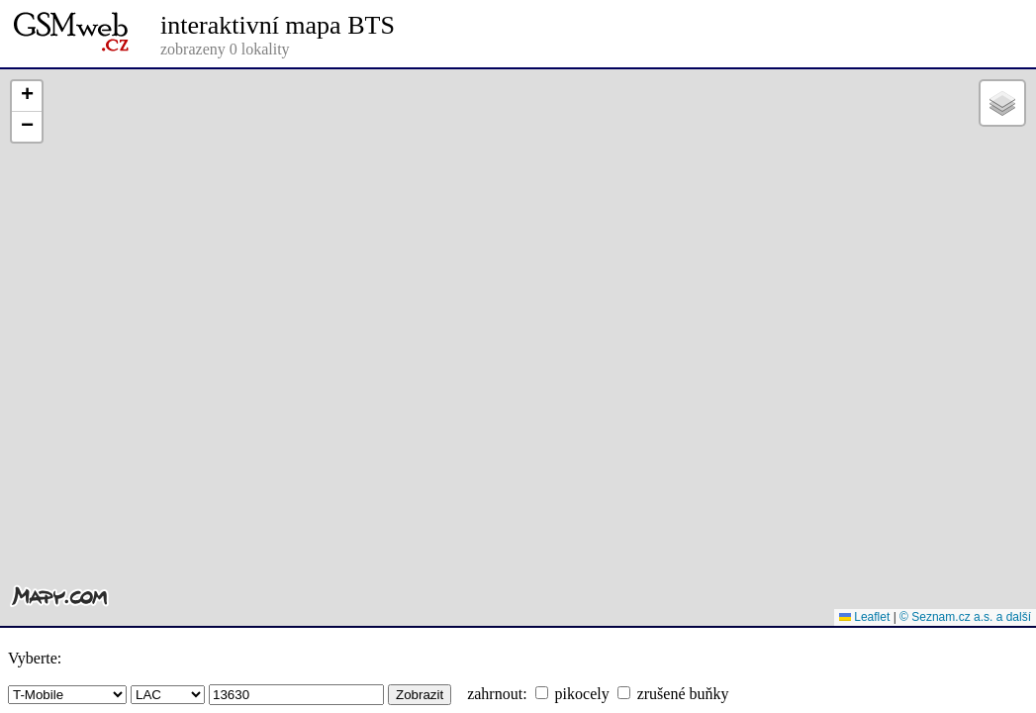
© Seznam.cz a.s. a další (965, 617)
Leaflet (864, 617)
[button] (27, 96)
